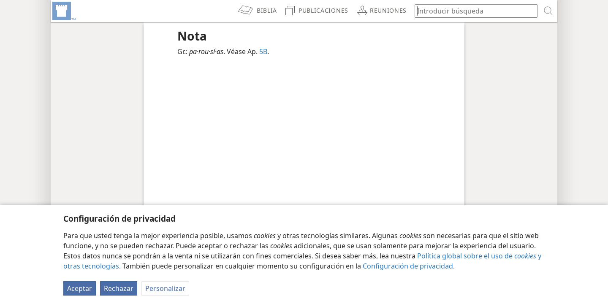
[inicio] (63, 11)
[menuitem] (63, 11)
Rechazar (118, 288)
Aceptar (79, 288)
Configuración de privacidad (408, 266)
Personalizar (165, 288)
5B (263, 51)
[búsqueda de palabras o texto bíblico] (472, 11)
